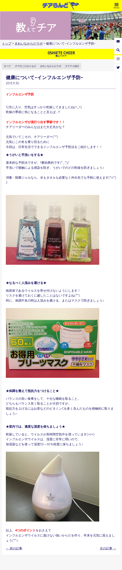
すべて (7, 66)
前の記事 (14, 548)
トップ (6, 43)
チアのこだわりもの (25, 66)
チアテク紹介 (72, 66)
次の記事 (108, 548)
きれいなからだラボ (29, 43)
